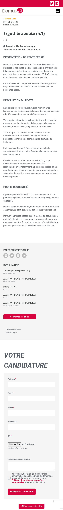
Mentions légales (11, 333)
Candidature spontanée (13, 329)
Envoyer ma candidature (22, 491)
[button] (58, 11)
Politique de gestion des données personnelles (27, 481)
